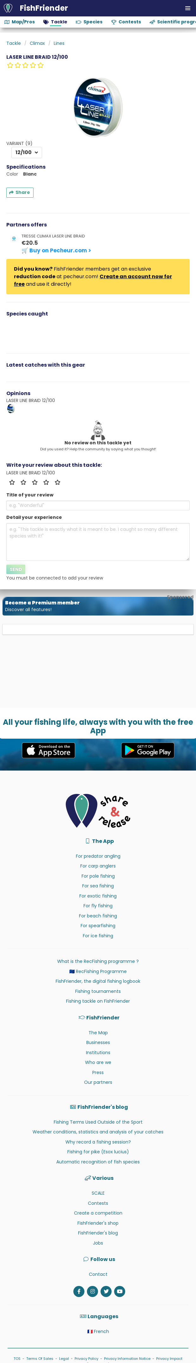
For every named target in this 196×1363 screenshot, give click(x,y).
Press (98, 1072)
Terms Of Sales (39, 1358)
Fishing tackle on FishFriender (98, 1001)
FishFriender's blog (98, 1233)
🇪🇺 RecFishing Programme (98, 971)
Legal (64, 1358)
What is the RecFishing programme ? (98, 961)
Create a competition (98, 1213)
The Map (98, 1033)
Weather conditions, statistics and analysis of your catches (98, 1132)
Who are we (98, 1062)
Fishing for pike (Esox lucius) (98, 1152)
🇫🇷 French (98, 1331)
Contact (98, 1274)
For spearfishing (98, 925)
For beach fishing (98, 916)
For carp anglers (98, 866)
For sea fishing (98, 886)
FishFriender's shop (98, 1223)
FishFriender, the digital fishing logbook (98, 981)
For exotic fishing (98, 896)
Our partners (98, 1082)
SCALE (98, 1193)
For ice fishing (98, 936)
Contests (98, 1203)
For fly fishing (98, 906)
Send (16, 569)
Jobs (98, 1243)
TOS (17, 1358)
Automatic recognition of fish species (98, 1162)
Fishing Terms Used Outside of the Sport (98, 1122)
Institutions (98, 1052)
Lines (59, 43)
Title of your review (29, 495)
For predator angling (98, 856)
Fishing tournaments (98, 991)
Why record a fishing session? (98, 1142)
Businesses (98, 1042)
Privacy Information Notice (127, 1358)
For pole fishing (98, 876)
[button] (188, 8)
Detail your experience (34, 517)
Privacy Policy (86, 1358)
